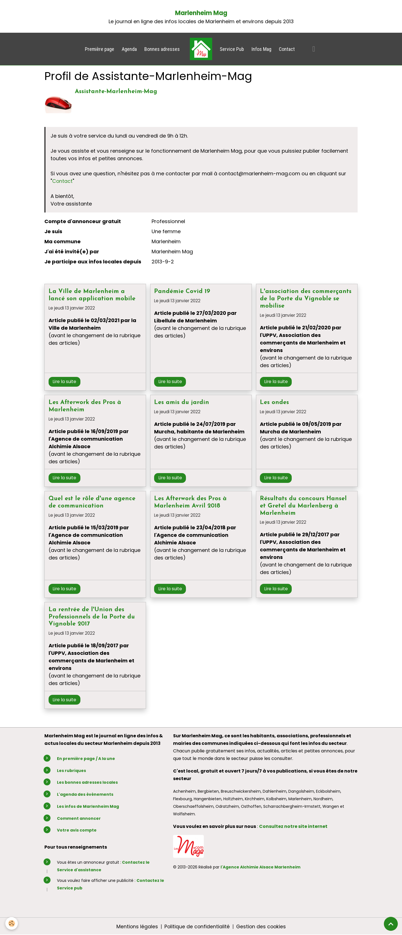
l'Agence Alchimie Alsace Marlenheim (260, 867)
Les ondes (274, 402)
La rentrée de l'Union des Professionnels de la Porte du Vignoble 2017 (92, 616)
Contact (287, 49)
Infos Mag (261, 49)
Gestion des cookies (261, 926)
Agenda (129, 49)
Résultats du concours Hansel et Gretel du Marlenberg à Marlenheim (303, 506)
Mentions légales (136, 926)
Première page (99, 49)
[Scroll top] (391, 924)
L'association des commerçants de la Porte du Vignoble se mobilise (305, 299)
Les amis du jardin (181, 402)
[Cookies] (12, 923)
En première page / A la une (86, 758)
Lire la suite (64, 381)
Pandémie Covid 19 (182, 291)
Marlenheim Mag (201, 13)
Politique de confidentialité (196, 926)
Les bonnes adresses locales (87, 782)
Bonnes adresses (162, 49)
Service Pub (232, 49)
